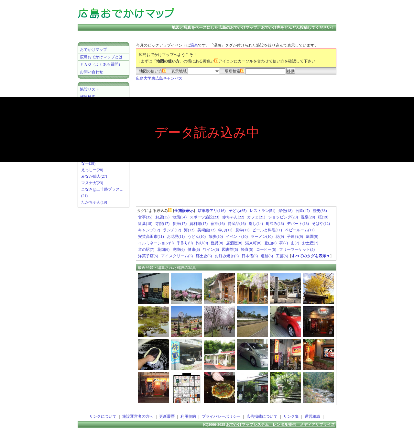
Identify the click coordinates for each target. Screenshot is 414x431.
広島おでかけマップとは (101, 57)
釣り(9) (202, 243)
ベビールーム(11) (300, 230)
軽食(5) (247, 249)
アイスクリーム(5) (177, 256)
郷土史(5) (204, 256)
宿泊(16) (218, 223)
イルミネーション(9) (156, 243)
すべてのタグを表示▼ (310, 256)
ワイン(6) (211, 249)
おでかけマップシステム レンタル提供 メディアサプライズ (280, 424)
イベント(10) (237, 236)
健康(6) (194, 249)
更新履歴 (167, 416)
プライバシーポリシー (221, 416)
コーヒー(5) (266, 249)
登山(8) (270, 243)
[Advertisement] (260, 13)
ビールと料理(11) (267, 230)
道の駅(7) (146, 249)
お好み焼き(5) (227, 256)
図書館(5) (230, 249)
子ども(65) (238, 210)
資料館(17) (199, 223)
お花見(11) (176, 236)
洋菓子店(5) (148, 256)
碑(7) (283, 243)
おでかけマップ (93, 49)
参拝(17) (179, 223)
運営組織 (312, 416)
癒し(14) (256, 223)
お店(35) (162, 217)
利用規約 (188, 416)
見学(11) (242, 230)
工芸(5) (282, 256)
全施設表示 (184, 210)
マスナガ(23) (92, 183)
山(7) (295, 243)
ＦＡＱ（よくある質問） (101, 64)
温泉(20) (308, 217)
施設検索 (87, 96)
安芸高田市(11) (151, 236)
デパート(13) (298, 223)
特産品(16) (237, 223)
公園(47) (303, 210)
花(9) (280, 236)
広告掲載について (262, 416)
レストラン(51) (263, 210)
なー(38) (88, 163)
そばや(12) (321, 223)
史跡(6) (178, 249)
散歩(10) (216, 236)
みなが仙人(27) (94, 176)
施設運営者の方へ (137, 416)
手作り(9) (185, 243)
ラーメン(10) (262, 236)
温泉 (194, 45)
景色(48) (286, 210)
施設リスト (89, 89)
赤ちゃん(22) (233, 217)
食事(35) (145, 217)
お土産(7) (310, 243)
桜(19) (323, 217)
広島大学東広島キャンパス (159, 78)
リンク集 (291, 416)
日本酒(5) (250, 256)
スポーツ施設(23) (204, 217)
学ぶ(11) (225, 230)
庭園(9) (312, 236)
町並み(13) (275, 223)
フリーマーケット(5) (297, 249)
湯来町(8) (253, 243)
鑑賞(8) (217, 243)
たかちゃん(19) (94, 202)
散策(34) (179, 217)
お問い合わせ (91, 72)
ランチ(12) (172, 230)
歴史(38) (320, 210)
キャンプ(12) (149, 230)
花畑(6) (163, 249)
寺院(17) (162, 223)
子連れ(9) (295, 236)
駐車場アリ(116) (212, 210)
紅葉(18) (145, 223)
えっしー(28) (92, 170)
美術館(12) (206, 230)
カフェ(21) (256, 217)
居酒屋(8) (234, 243)
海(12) (189, 230)
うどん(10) (197, 236)
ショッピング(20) (283, 217)
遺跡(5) (267, 256)
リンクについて (102, 416)
